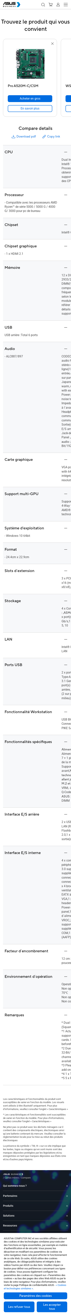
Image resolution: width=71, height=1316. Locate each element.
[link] (30, 108)
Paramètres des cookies (35, 1296)
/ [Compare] (46, 1174)
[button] (43, 4)
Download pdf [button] (23, 136)
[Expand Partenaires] (67, 1193)
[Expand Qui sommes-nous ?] (67, 1183)
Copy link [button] (51, 136)
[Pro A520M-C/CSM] (30, 85)
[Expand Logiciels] (67, 1232)
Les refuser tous (19, 1307)
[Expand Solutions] (67, 1213)
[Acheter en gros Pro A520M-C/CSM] (30, 98)
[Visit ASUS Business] (14, 1175)
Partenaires (10, 1193)
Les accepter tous (52, 1307)
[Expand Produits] (67, 1203)
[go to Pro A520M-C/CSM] (30, 64)
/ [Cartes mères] (33, 1174)
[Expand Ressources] (67, 1223)
